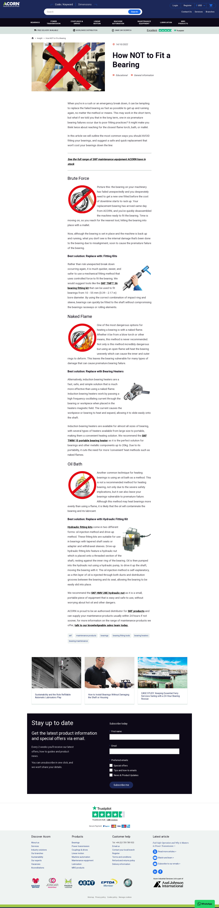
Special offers (121, 765)
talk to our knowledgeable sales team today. (101, 625)
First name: (116, 731)
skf (70, 635)
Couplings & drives (77, 22)
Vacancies (35, 864)
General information (144, 75)
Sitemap (91, 897)
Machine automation (118, 22)
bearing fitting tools (121, 635)
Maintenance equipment (144, 22)
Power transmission (53, 22)
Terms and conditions (121, 857)
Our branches (37, 853)
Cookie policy (112, 897)
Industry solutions (39, 850)
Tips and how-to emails (125, 770)
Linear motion (97, 22)
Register (188, 5)
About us (35, 842)
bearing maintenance (78, 641)
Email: (113, 745)
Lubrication (166, 22)
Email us (116, 846)
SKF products (136, 611)
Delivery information (121, 864)
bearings (104, 635)
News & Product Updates (126, 775)
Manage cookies (125, 897)
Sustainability (37, 857)
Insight (39, 38)
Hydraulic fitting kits (80, 527)
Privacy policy (100, 897)
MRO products (183, 22)
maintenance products (86, 635)
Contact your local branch (123, 850)
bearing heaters (141, 635)
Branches (210, 12)
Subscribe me (121, 784)
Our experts (36, 860)
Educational (122, 75)
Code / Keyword (64, 4)
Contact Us (186, 12)
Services (199, 12)
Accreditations (37, 868)
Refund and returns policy (123, 860)
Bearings (35, 22)
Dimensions (85, 4)
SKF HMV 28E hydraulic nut (108, 592)
